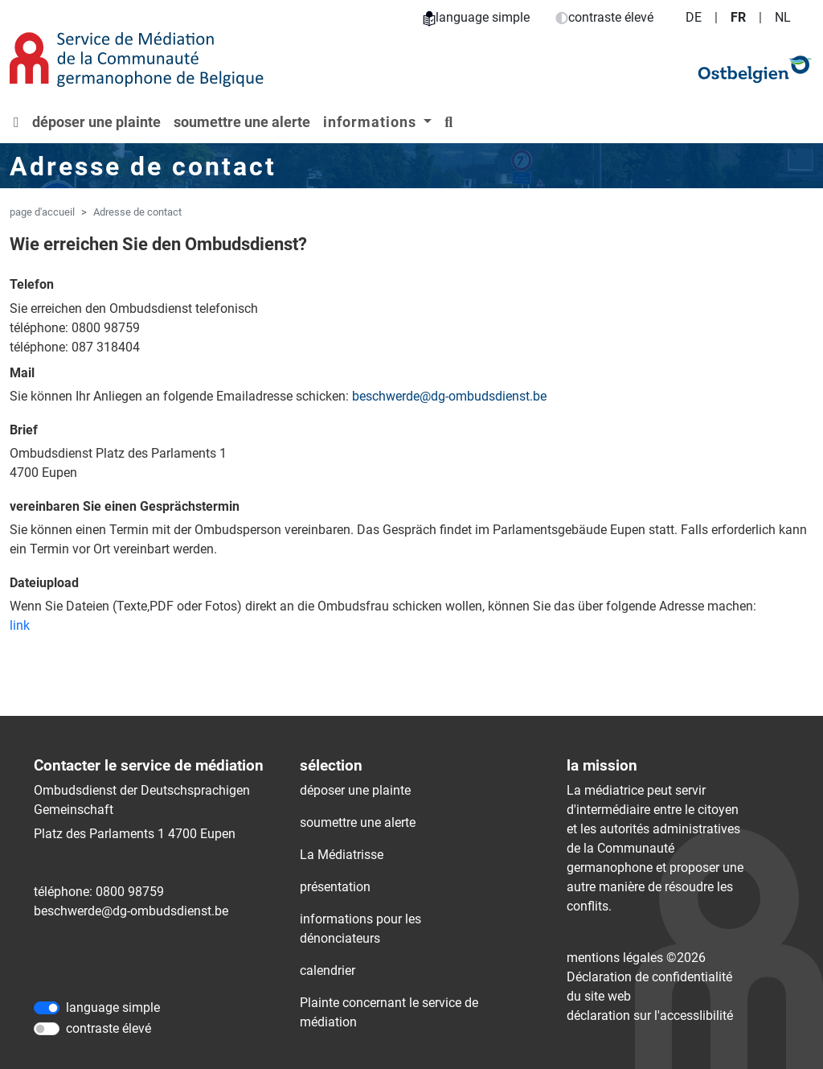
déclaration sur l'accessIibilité (650, 1015)
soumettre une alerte (242, 121)
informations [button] (371, 121)
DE (694, 17)
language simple (476, 17)
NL (783, 17)
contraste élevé (604, 17)
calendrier (327, 970)
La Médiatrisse (341, 854)
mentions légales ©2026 (636, 957)
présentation (335, 886)
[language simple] (46, 1007)
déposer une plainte (96, 121)
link (20, 625)
